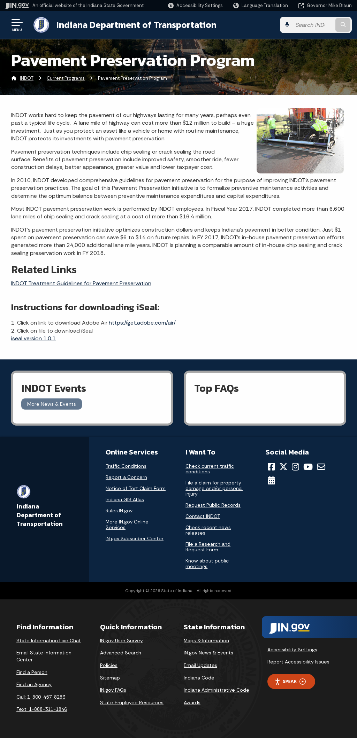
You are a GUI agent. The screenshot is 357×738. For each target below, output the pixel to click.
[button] (195, 5)
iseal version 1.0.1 (33, 338)
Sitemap (110, 678)
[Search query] (313, 25)
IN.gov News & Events (208, 653)
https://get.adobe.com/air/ (142, 322)
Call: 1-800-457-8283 (40, 697)
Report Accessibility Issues (298, 662)
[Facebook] (271, 467)
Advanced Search (120, 653)
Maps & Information (206, 640)
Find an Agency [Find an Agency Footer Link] (34, 684)
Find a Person (31, 672)
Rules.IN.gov (119, 510)
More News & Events (51, 404)
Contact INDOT (202, 516)
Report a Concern (126, 477)
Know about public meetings (207, 563)
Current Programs (66, 78)
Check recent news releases (208, 530)
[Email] (321, 467)
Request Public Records (213, 505)
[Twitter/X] (283, 467)
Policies (108, 665)
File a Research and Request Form (207, 547)
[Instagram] (295, 467)
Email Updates (200, 665)
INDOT (26, 78)
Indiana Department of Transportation (136, 24)
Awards (192, 702)
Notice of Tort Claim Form (136, 488)
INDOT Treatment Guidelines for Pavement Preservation (81, 283)
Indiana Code (199, 678)
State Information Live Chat (48, 640)
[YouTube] (308, 467)
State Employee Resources (132, 702)
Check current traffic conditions (209, 469)
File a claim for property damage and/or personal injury (214, 488)
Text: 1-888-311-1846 (41, 709)
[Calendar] (271, 480)
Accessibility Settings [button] (292, 649)
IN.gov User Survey (121, 640)
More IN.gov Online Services (127, 524)
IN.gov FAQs (113, 690)
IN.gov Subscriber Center (135, 538)
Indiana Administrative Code (216, 690)
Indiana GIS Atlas (125, 499)
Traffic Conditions (126, 466)
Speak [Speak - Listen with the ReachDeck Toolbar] (290, 681)
